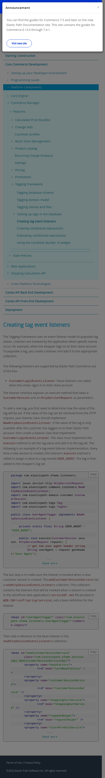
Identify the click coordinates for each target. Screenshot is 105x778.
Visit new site (19, 43)
